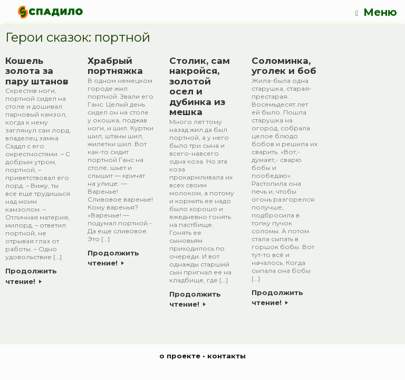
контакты (226, 356)
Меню (376, 12)
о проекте (179, 356)
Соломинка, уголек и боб (284, 66)
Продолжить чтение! (31, 276)
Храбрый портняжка (115, 66)
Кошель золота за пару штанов (36, 71)
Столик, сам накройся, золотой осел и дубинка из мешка (199, 86)
